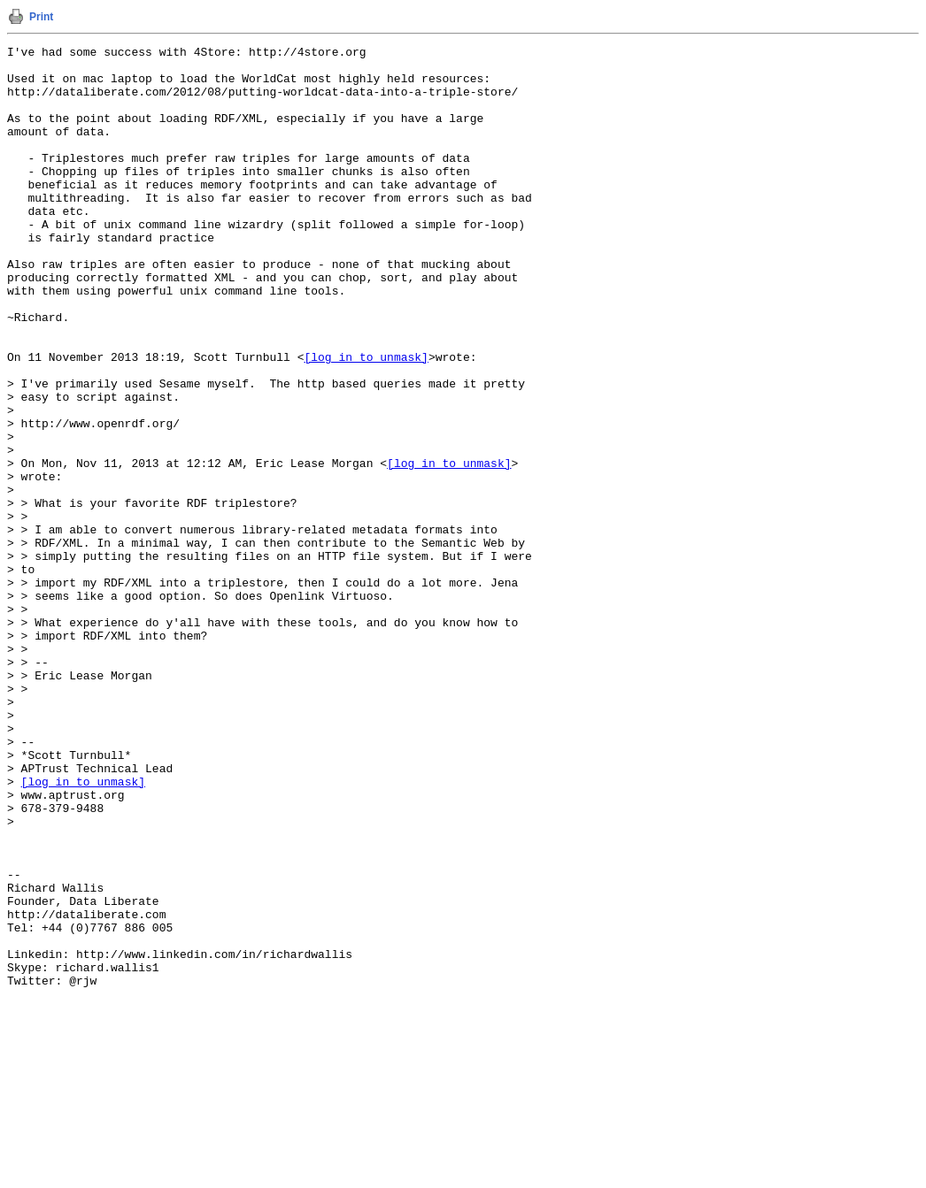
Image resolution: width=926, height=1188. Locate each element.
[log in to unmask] (366, 420)
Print (41, 17)
